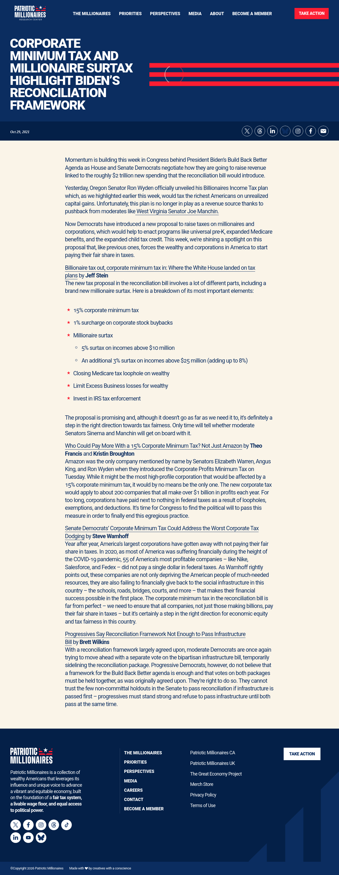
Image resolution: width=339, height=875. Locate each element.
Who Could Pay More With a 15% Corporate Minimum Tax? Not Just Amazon (153, 451)
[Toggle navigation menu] (130, 13)
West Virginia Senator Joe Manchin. (177, 216)
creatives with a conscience (111, 868)
